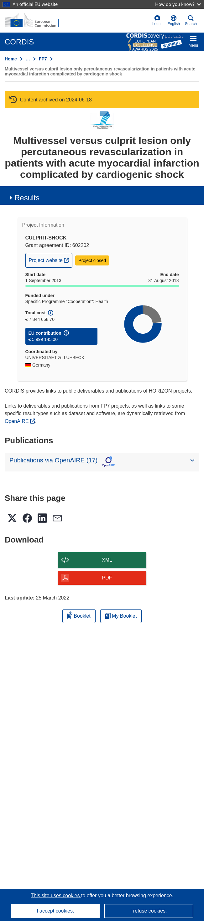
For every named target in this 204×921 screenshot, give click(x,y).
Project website (51, 259)
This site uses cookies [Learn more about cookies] (56, 895)
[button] (173, 21)
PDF (107, 577)
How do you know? (178, 4)
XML (107, 560)
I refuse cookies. (148, 910)
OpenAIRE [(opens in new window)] (17, 421)
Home (11, 58)
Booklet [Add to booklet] (79, 615)
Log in (157, 20)
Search (191, 20)
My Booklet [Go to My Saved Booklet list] (121, 616)
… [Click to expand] (28, 58)
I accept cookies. (55, 910)
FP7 (43, 58)
